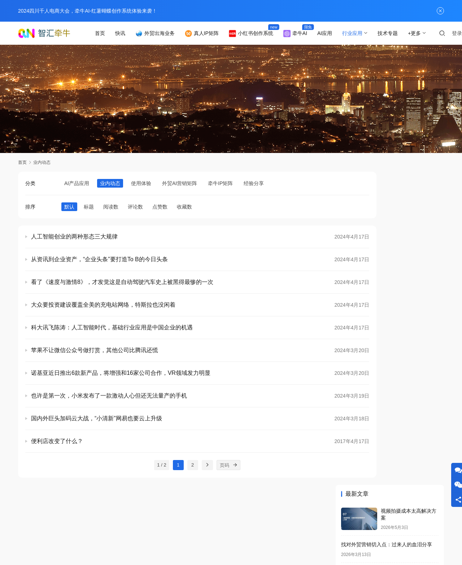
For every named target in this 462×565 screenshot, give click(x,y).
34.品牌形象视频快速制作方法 (375, 353)
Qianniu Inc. (244, 542)
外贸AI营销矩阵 (179, 183)
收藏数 (184, 207)
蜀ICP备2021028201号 (175, 542)
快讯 (130, 33)
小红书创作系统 (260, 33)
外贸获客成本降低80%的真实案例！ (381, 292)
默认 (69, 207)
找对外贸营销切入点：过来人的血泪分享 (386, 232)
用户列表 (166, 531)
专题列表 (136, 531)
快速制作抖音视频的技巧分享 (374, 474)
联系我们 (76, 531)
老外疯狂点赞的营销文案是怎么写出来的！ (389, 379)
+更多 (424, 33)
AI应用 (334, 33)
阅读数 (110, 207)
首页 (109, 33)
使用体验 (141, 183)
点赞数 (159, 207)
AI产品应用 (76, 183)
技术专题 (397, 33)
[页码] (211, 465)
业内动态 (110, 183)
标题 (89, 207)
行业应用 (362, 33)
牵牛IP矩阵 (220, 183)
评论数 (135, 207)
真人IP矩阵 (211, 33)
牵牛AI (305, 33)
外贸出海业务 (164, 33)
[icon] (372, 537)
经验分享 (254, 183)
